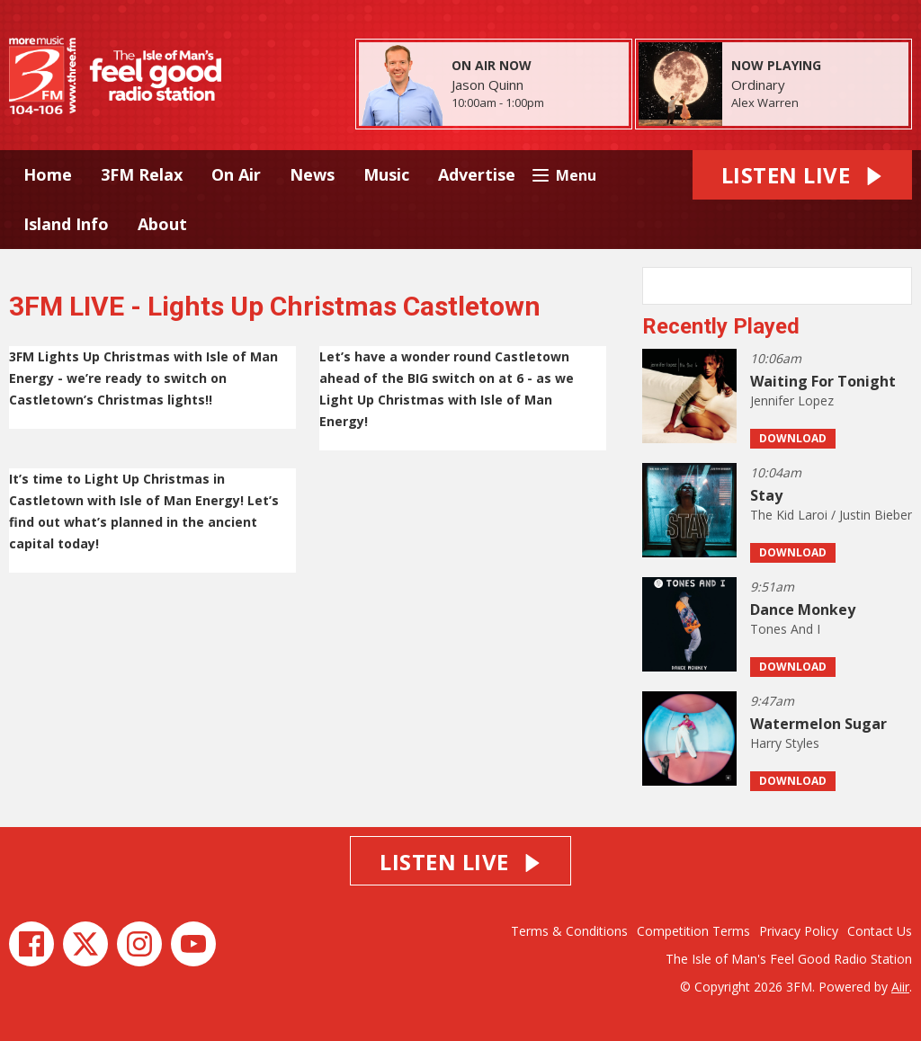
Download (793, 438)
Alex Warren (765, 102)
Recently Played (721, 326)
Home (47, 174)
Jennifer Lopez (792, 400)
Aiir (900, 986)
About (162, 224)
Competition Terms (693, 930)
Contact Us (879, 930)
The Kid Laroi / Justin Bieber (831, 514)
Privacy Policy (798, 930)
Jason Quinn (487, 84)
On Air (236, 174)
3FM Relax (142, 174)
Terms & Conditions (569, 930)
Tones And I (785, 628)
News (312, 174)
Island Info (66, 224)
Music (386, 174)
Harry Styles (784, 743)
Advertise (476, 174)
